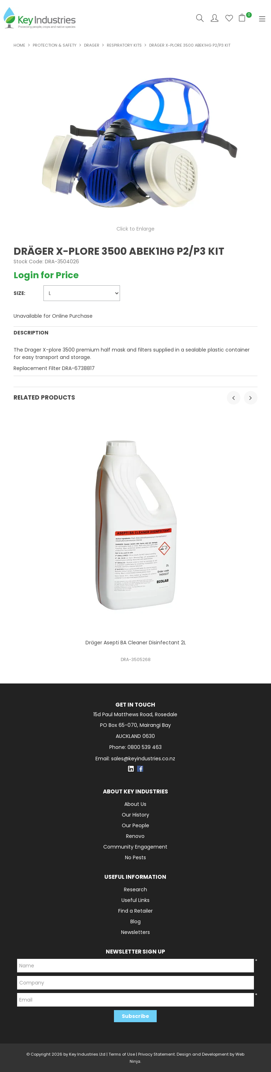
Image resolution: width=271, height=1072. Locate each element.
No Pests (135, 857)
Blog (135, 921)
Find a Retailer (135, 910)
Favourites (229, 18)
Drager (91, 45)
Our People (135, 825)
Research (135, 889)
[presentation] (233, 398)
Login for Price (46, 275)
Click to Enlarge (135, 228)
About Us (135, 804)
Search (200, 18)
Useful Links (135, 900)
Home (19, 45)
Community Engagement (135, 846)
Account (214, 18)
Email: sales (135, 759)
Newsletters (135, 932)
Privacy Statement (156, 1054)
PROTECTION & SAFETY (55, 45)
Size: (19, 293)
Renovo (135, 836)
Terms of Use (122, 1054)
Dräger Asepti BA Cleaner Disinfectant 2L (135, 642)
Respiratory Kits (124, 45)
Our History (135, 814)
